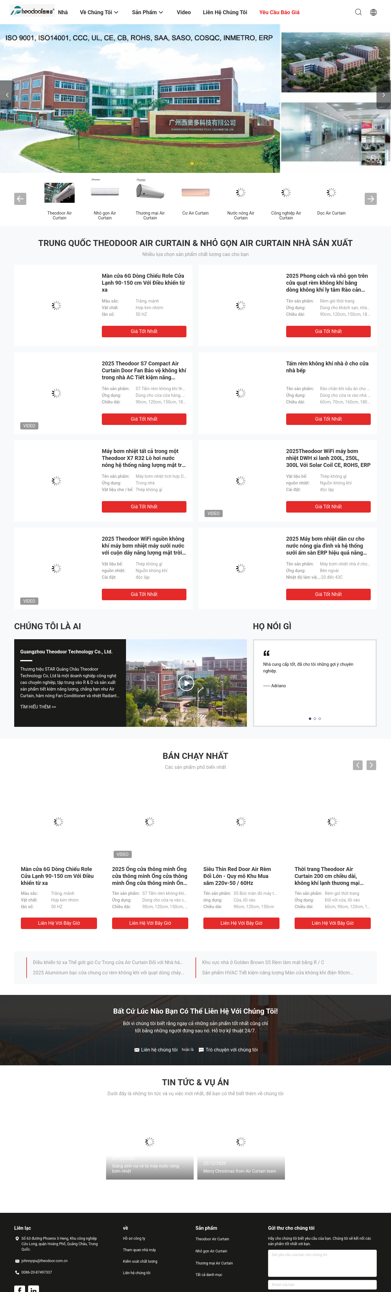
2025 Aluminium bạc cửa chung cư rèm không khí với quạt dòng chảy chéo (109, 973)
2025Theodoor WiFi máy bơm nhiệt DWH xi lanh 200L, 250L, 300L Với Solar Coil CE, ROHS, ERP (328, 458)
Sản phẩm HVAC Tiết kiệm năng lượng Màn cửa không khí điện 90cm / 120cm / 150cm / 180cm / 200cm (278, 973)
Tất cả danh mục (208, 1275)
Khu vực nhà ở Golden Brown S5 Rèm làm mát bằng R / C (263, 962)
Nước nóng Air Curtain (240, 215)
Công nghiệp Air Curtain (286, 215)
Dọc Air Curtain (331, 213)
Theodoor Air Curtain (59, 215)
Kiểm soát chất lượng (140, 1261)
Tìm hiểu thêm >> (38, 706)
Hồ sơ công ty (134, 1238)
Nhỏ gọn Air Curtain (105, 215)
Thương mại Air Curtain (150, 215)
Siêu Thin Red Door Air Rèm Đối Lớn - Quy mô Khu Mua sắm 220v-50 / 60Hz (237, 876)
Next (383, 94)
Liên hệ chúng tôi (136, 1273)
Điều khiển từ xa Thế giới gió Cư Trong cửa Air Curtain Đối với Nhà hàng (109, 962)
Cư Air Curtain (195, 213)
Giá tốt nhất (144, 331)
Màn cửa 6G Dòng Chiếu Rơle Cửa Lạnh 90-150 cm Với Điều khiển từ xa (143, 283)
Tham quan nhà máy (139, 1250)
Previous (7, 94)
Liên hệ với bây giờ (59, 923)
